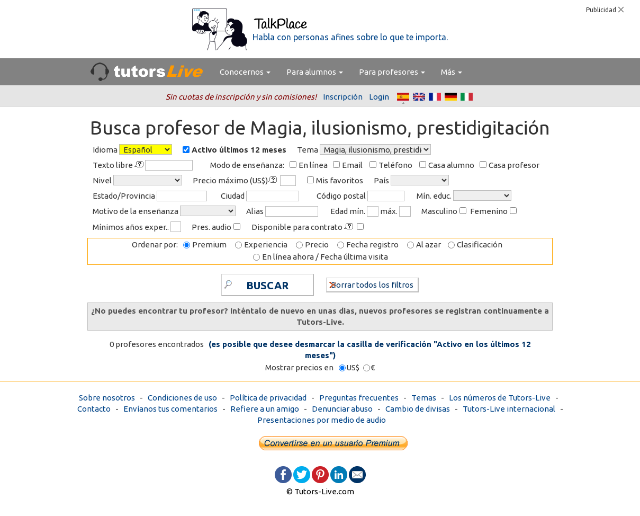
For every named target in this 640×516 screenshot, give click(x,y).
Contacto (94, 408)
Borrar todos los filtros (371, 284)
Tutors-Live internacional (509, 408)
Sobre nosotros (107, 397)
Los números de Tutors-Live (500, 397)
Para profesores (392, 71)
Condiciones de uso (182, 397)
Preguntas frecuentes (359, 397)
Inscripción (343, 96)
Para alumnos (314, 71)
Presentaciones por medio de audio (321, 419)
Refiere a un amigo (264, 408)
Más (451, 71)
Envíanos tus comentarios (170, 408)
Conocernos (245, 71)
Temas (423, 397)
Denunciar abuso (342, 408)
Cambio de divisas (417, 408)
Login (379, 96)
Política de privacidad (268, 397)
